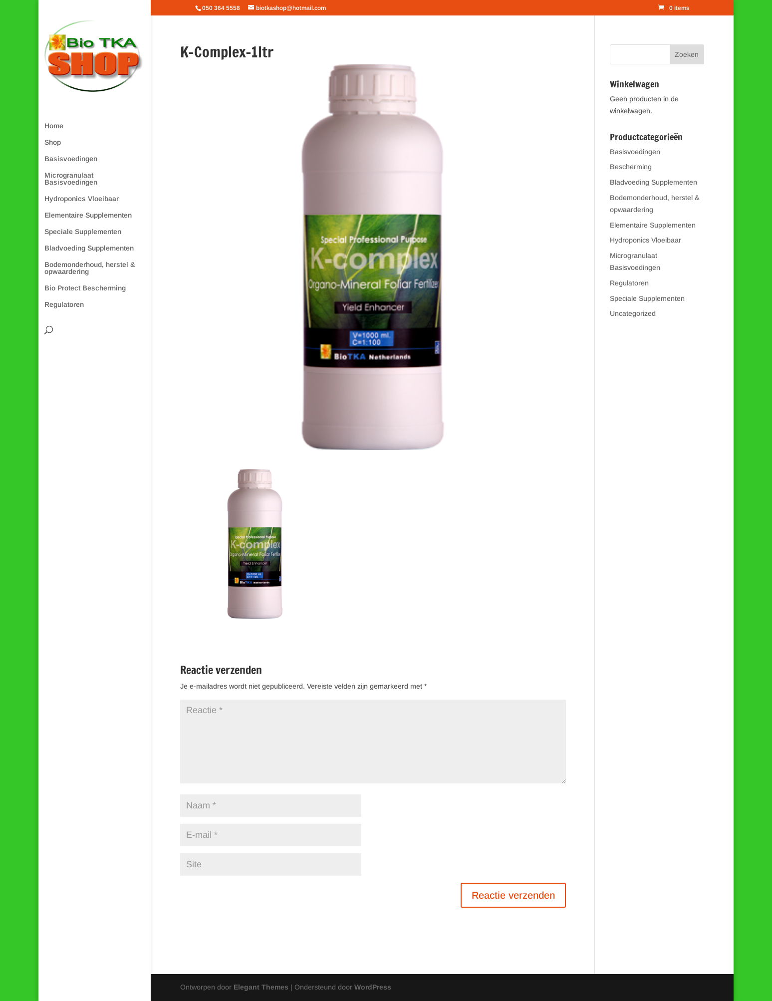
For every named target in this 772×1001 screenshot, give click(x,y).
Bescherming (631, 167)
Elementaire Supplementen (88, 215)
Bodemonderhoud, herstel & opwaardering (89, 268)
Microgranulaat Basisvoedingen (70, 179)
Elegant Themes (261, 987)
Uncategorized (633, 313)
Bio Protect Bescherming (85, 288)
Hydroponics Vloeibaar (81, 199)
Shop (52, 142)
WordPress (372, 987)
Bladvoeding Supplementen (89, 248)
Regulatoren (64, 304)
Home (53, 126)
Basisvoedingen (70, 159)
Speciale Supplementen (82, 232)
